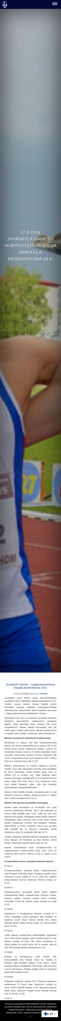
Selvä (30, 1016)
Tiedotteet (43, 694)
